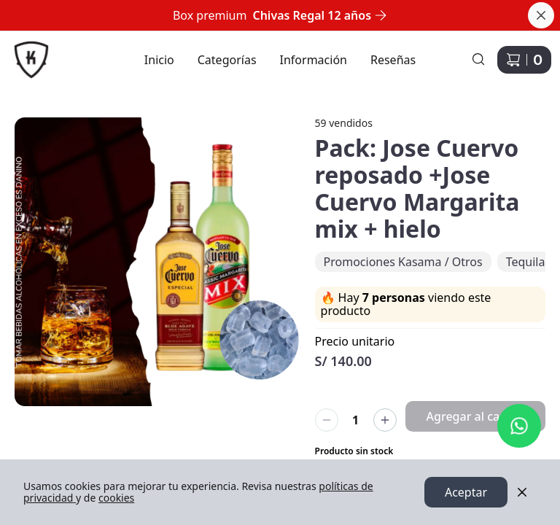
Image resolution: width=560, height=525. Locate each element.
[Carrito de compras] (524, 60)
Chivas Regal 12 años (319, 15)
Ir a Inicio (24, 51)
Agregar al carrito (475, 416)
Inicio (159, 60)
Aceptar (466, 492)
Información (313, 60)
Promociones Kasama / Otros (403, 262)
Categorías (227, 60)
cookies (116, 498)
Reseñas (393, 60)
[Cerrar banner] (541, 15)
